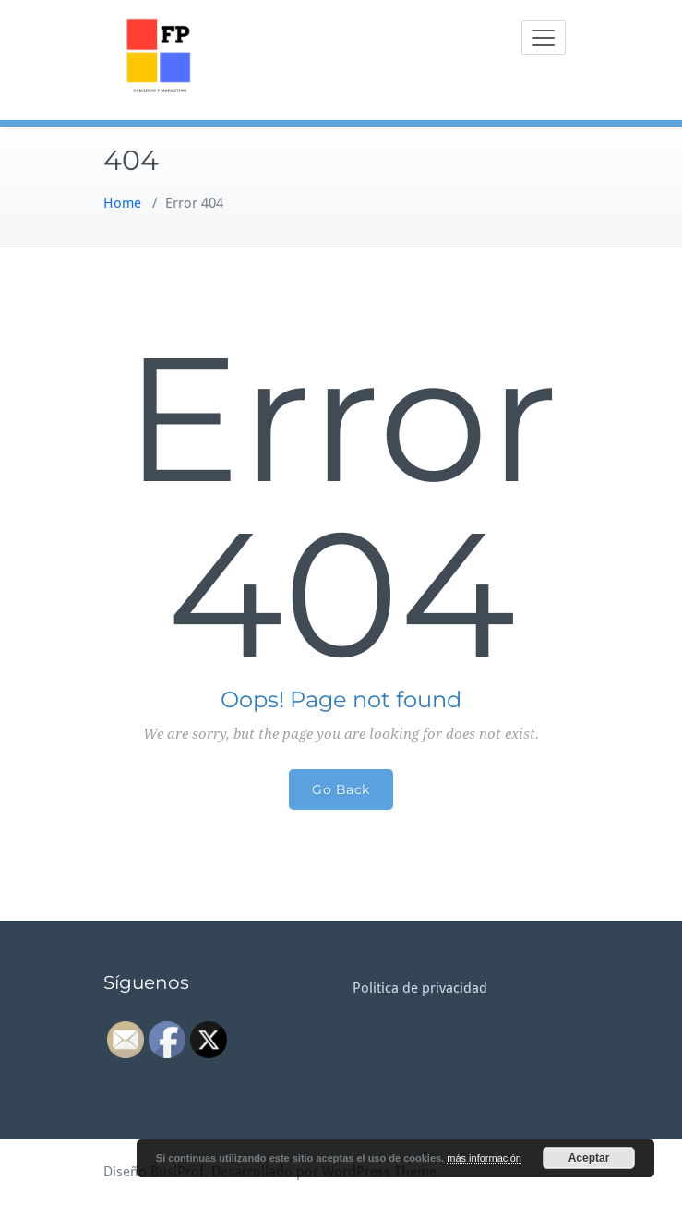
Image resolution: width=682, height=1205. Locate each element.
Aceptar (589, 1157)
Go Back (341, 789)
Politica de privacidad (420, 988)
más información (484, 1157)
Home (122, 203)
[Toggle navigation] (543, 37)
